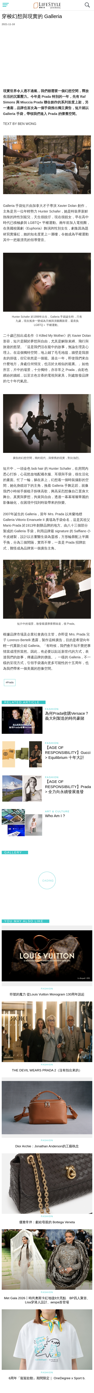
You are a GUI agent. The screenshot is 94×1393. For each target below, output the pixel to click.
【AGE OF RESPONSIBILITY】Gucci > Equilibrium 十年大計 (68, 752)
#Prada (10, 682)
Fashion (52, 708)
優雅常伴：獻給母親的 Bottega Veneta (47, 1222)
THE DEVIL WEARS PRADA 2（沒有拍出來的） (47, 1070)
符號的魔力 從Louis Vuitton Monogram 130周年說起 (47, 994)
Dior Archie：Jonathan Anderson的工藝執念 (47, 1146)
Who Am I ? (55, 816)
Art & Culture (57, 811)
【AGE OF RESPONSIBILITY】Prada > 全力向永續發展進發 (68, 786)
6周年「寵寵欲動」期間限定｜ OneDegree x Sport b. (47, 1378)
